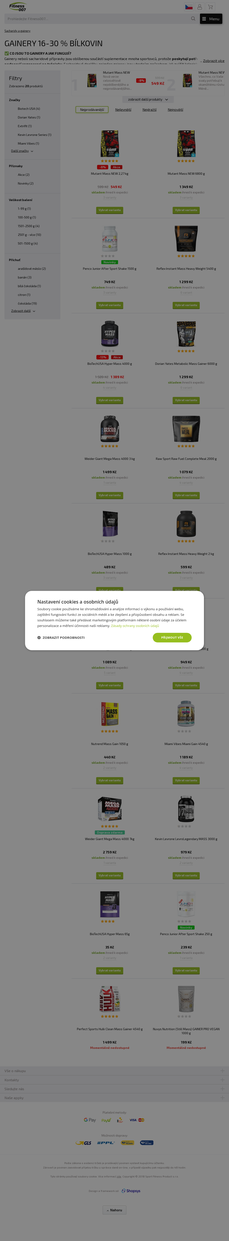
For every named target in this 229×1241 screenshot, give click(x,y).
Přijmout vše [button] (171, 637)
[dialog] (114, 620)
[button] (61, 638)
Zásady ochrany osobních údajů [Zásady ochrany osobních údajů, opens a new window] (136, 625)
